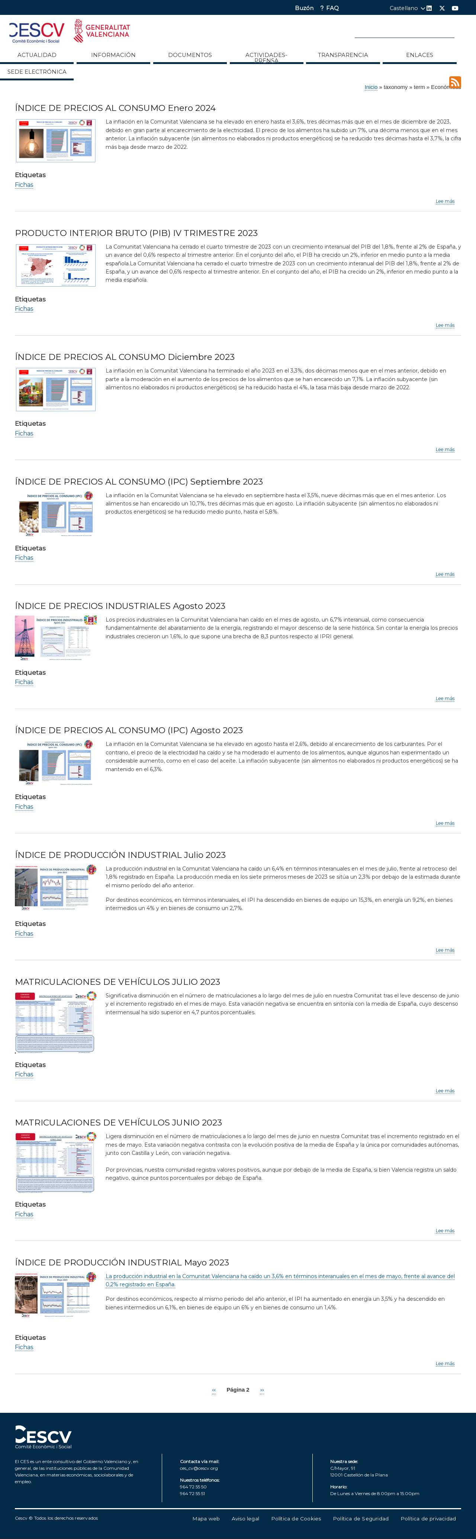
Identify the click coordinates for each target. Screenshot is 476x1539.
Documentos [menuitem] (190, 55)
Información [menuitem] (113, 55)
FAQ (332, 8)
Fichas (24, 184)
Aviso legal (245, 1519)
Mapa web (206, 1519)
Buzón (304, 8)
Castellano (404, 8)
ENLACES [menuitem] (419, 55)
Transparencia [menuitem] (343, 55)
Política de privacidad (428, 1519)
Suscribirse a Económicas (455, 82)
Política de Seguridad (361, 1519)
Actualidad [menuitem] (37, 55)
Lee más (445, 201)
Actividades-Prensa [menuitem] (266, 58)
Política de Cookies (296, 1519)
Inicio (371, 87)
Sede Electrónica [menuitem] (37, 71)
